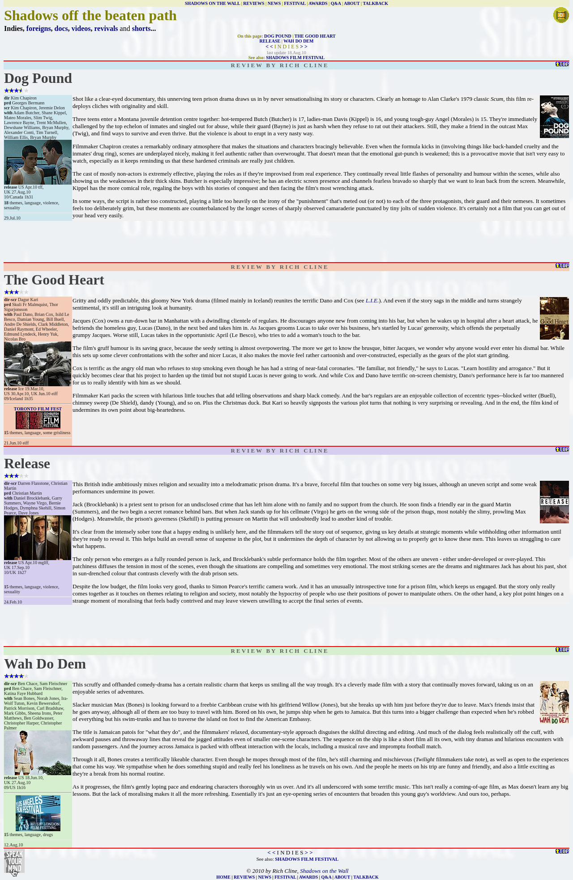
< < (269, 46)
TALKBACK (376, 3)
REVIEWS (253, 3)
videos (81, 28)
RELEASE (270, 41)
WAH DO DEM (298, 41)
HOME (223, 877)
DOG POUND (277, 36)
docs (61, 28)
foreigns (38, 28)
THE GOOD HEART (315, 36)
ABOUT (351, 3)
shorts (141, 28)
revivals (106, 28)
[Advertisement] (286, 241)
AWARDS (317, 3)
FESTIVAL (294, 3)
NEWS (274, 3)
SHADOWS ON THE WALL (212, 3)
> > (304, 46)
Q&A (336, 3)
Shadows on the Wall (324, 870)
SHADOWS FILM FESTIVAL (295, 57)
